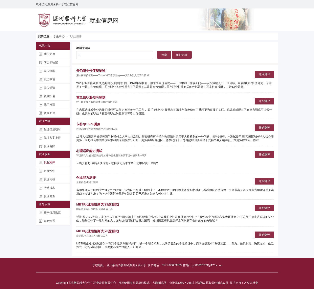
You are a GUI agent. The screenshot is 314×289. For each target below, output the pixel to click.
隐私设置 (47, 221)
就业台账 (47, 146)
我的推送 (47, 104)
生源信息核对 (50, 129)
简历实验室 (48, 62)
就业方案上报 (50, 138)
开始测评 (264, 74)
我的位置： (45, 36)
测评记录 (181, 54)
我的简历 (47, 54)
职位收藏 (47, 71)
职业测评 (47, 162)
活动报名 (47, 188)
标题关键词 (83, 48)
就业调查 (47, 196)
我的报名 (47, 96)
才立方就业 (251, 282)
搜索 (164, 54)
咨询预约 (47, 171)
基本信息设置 (50, 212)
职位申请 (47, 79)
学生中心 (59, 36)
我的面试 (47, 113)
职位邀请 (47, 88)
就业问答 (47, 179)
